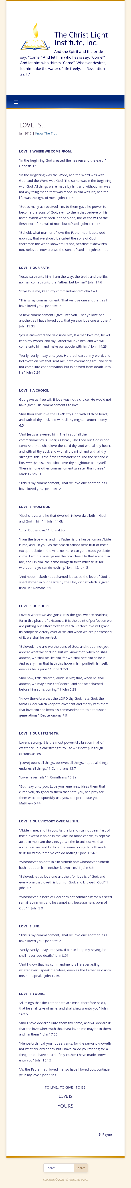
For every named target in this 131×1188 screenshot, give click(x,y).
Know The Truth (46, 133)
